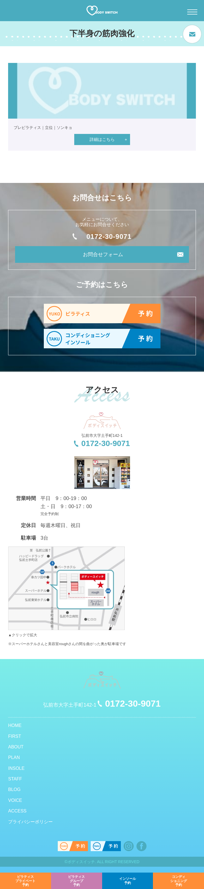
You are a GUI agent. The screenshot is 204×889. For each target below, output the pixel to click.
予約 (25, 880)
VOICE (15, 800)
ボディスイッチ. (82, 861)
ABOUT (15, 746)
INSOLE (16, 768)
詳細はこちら (102, 139)
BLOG (14, 789)
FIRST (14, 736)
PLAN (14, 757)
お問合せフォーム (103, 254)
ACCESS (17, 811)
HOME (14, 725)
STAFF (15, 779)
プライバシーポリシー (30, 821)
